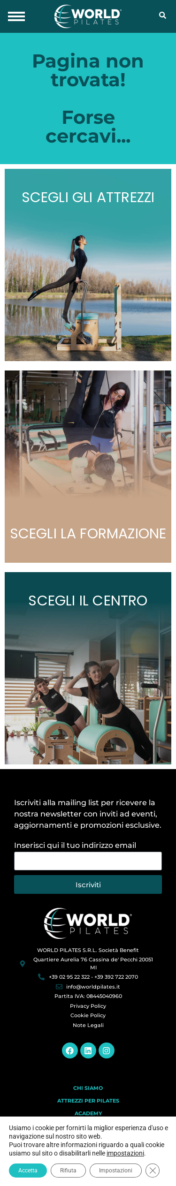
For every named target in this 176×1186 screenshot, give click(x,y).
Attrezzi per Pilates (88, 1100)
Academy (88, 1113)
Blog (88, 1151)
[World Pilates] (88, 923)
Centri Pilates (88, 1126)
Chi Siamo (88, 1088)
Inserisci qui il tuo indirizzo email (75, 846)
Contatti (88, 1138)
